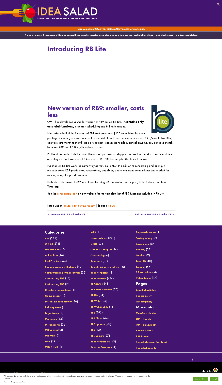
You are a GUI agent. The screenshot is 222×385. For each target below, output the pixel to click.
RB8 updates (95, 324)
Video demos (149, 278)
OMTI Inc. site (149, 319)
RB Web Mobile (97, 307)
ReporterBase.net (152, 232)
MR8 (36, 341)
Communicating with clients (52, 267)
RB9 (76, 205)
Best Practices (42, 261)
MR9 (90, 232)
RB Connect (94, 284)
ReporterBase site (152, 348)
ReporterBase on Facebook (158, 342)
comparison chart (69, 193)
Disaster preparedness (49, 290)
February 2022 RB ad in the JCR (151, 214)
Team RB (146, 261)
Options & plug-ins (100, 250)
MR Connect (41, 330)
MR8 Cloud (40, 347)
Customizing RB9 (45, 284)
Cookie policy (149, 296)
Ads (36, 239)
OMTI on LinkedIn (152, 325)
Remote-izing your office (104, 267)
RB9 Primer (147, 336)
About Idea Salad (152, 290)
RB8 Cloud (94, 318)
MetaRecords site (152, 313)
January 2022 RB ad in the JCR (70, 214)
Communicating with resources (54, 273)
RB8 (89, 313)
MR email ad (42, 250)
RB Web (92, 301)
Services (145, 256)
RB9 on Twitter (150, 331)
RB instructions (150, 272)
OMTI (90, 244)
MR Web (39, 336)
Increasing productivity (49, 302)
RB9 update (95, 336)
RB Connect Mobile (99, 290)
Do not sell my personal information (18, 381)
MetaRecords (42, 325)
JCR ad (37, 244)
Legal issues (41, 313)
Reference (93, 261)
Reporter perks (97, 273)
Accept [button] (214, 379)
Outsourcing (95, 256)
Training (145, 267)
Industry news (43, 307)
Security (145, 250)
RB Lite (67, 205)
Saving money (91, 205)
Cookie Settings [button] (200, 379)
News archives (97, 238)
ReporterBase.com (99, 347)
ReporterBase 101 (99, 342)
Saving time (148, 244)
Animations (41, 255)
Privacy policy (150, 302)
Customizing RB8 (45, 278)
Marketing (40, 319)
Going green (42, 296)
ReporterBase (96, 279)
